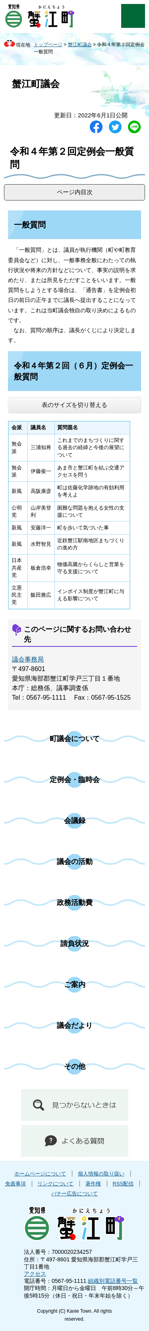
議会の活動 (75, 862)
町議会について (75, 739)
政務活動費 (75, 903)
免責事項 (15, 1184)
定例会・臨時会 (75, 780)
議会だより (75, 1025)
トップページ (48, 44)
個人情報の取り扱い (101, 1174)
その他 (74, 1066)
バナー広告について (74, 1194)
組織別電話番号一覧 (113, 1281)
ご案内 (74, 985)
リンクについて (55, 1184)
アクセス (35, 1274)
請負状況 (74, 944)
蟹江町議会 (80, 44)
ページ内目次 (75, 192)
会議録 (74, 821)
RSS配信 (123, 1184)
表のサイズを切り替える (74, 404)
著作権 (93, 1184)
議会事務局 (28, 659)
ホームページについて (40, 1174)
